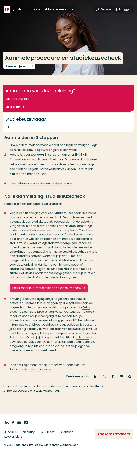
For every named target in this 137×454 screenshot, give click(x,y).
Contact (67, 432)
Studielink (90, 163)
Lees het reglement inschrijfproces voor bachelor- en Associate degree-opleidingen (47, 370)
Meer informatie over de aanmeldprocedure (41, 187)
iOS (44, 345)
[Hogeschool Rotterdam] (7, 9)
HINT (73, 324)
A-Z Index (48, 432)
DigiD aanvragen (77, 148)
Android (56, 345)
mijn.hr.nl (82, 341)
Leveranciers (13, 437)
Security (29, 432)
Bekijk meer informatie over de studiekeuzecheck (46, 291)
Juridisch (10, 432)
